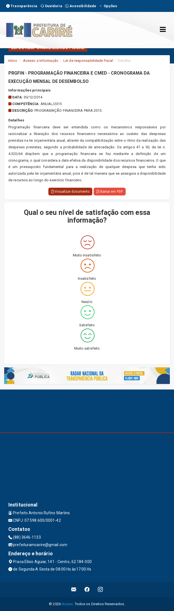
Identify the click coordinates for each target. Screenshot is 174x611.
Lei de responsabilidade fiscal (88, 60)
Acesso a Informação (40, 60)
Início (12, 60)
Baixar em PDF (109, 192)
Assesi (67, 604)
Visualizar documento (70, 192)
